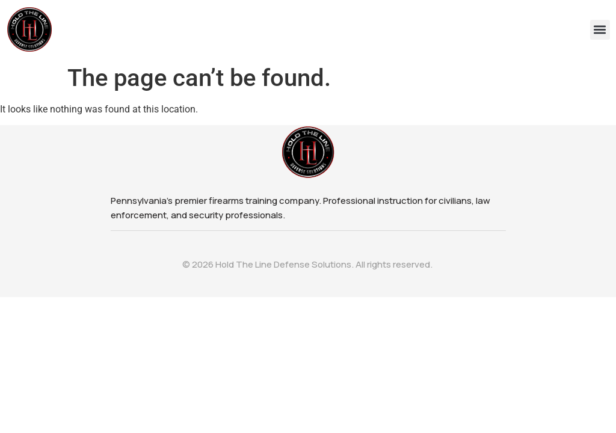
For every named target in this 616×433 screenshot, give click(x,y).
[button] (600, 30)
